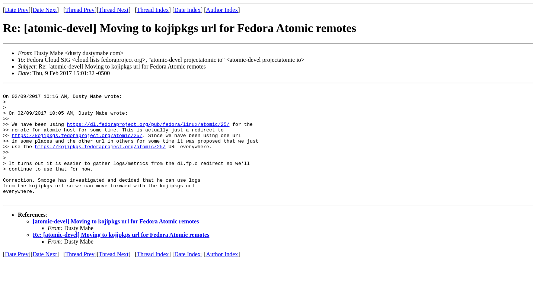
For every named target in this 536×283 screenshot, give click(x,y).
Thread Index (153, 10)
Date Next (45, 10)
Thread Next (113, 10)
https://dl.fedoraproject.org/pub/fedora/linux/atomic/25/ (148, 131)
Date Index (187, 10)
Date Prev (17, 10)
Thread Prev (80, 10)
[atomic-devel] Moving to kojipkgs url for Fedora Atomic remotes (116, 244)
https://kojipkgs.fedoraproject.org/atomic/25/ (77, 145)
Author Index (222, 10)
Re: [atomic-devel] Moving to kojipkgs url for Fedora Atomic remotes (121, 257)
